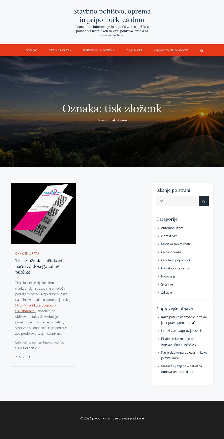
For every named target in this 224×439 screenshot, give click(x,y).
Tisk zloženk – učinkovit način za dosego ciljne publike (39, 266)
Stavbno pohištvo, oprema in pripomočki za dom (112, 15)
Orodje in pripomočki (171, 50)
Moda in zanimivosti (175, 244)
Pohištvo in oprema (98, 50)
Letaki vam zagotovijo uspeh (181, 331)
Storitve (167, 284)
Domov (31, 50)
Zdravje (166, 292)
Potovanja (168, 276)
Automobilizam (172, 228)
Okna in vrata (60, 50)
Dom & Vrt (134, 50)
